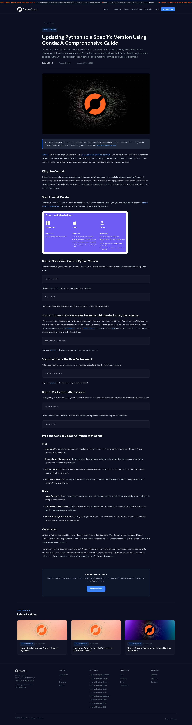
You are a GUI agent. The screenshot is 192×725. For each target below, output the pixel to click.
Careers (154, 675)
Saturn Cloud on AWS (98, 693)
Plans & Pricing (136, 9)
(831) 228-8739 (20, 687)
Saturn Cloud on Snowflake (100, 696)
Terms (167, 719)
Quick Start (63, 675)
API (60, 678)
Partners (105, 9)
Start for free (168, 9)
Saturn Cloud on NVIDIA (99, 689)
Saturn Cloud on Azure (98, 700)
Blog (122, 675)
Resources (117, 9)
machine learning (102, 154)
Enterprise (148, 9)
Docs (126, 9)
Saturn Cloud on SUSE (98, 685)
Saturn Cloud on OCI (98, 707)
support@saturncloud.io (24, 685)
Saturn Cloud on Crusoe (99, 682)
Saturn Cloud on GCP (98, 703)
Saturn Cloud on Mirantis (99, 675)
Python (45, 154)
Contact (154, 682)
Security (154, 678)
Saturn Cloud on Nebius (99, 678)
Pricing (61, 685)
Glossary (123, 678)
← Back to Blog (48, 23)
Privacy (174, 719)
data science (88, 154)
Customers (124, 685)
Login (157, 9)
